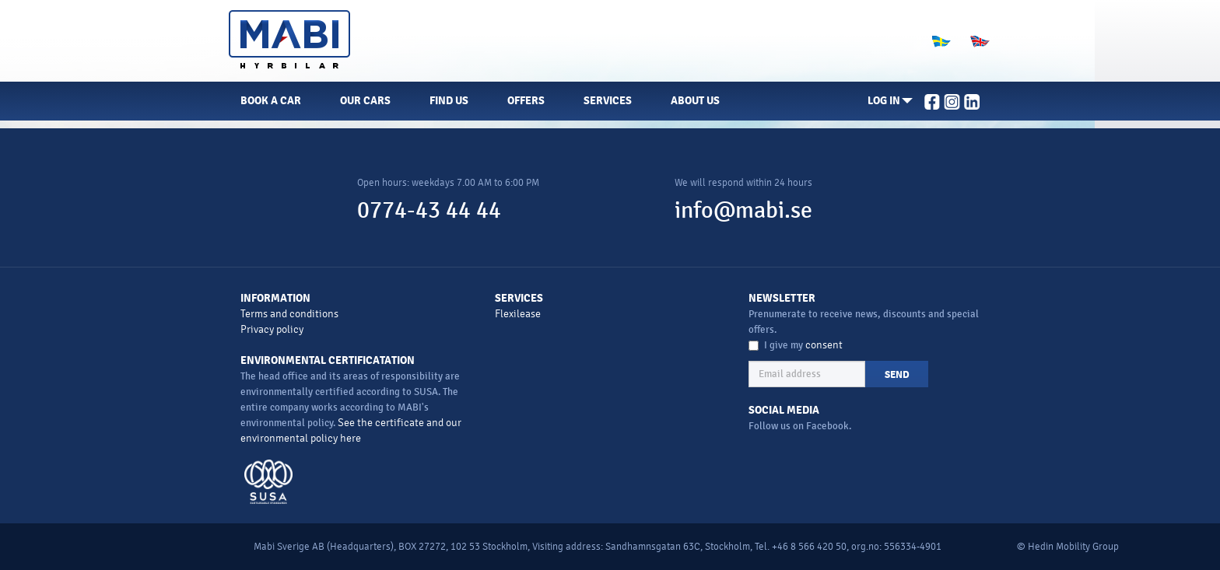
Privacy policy (271, 329)
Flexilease (518, 314)
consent (824, 345)
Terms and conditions (289, 314)
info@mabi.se (743, 210)
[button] (890, 101)
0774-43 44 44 (429, 210)
